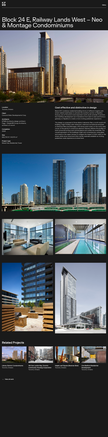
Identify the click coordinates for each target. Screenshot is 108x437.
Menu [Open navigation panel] (104, 5)
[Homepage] (4, 4)
